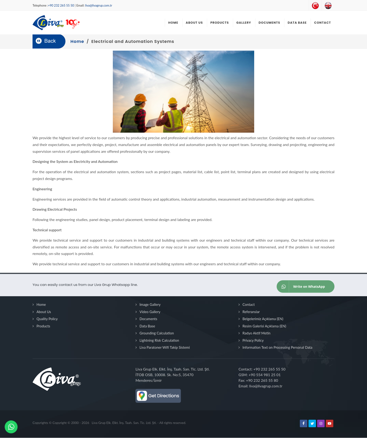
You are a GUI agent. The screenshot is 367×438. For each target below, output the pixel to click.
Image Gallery (150, 305)
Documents (148, 319)
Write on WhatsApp (301, 287)
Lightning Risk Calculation (159, 340)
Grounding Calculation (156, 333)
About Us (44, 312)
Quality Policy (47, 319)
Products (43, 326)
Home (41, 305)
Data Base (147, 326)
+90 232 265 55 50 (61, 5)
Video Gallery (149, 312)
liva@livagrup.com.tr (98, 5)
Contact (248, 305)
